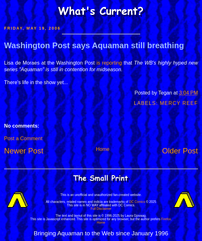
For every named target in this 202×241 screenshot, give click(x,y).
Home (103, 149)
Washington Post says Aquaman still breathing (94, 45)
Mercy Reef (179, 103)
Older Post (180, 150)
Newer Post (23, 150)
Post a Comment (23, 138)
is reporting (109, 63)
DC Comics (137, 202)
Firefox (166, 219)
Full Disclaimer (101, 208)
